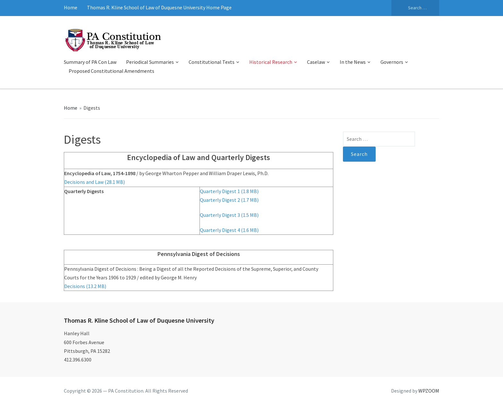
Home (70, 7)
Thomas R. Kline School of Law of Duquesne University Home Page (159, 7)
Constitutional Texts (211, 62)
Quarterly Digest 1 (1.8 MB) (229, 191)
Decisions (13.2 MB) (85, 286)
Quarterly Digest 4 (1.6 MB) (229, 230)
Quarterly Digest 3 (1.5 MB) (229, 215)
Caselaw (316, 62)
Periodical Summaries (150, 62)
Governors (391, 62)
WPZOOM (428, 390)
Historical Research (270, 62)
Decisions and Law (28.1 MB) (94, 182)
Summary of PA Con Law (90, 62)
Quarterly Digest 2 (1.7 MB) (229, 200)
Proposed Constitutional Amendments (111, 71)
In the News (353, 62)
